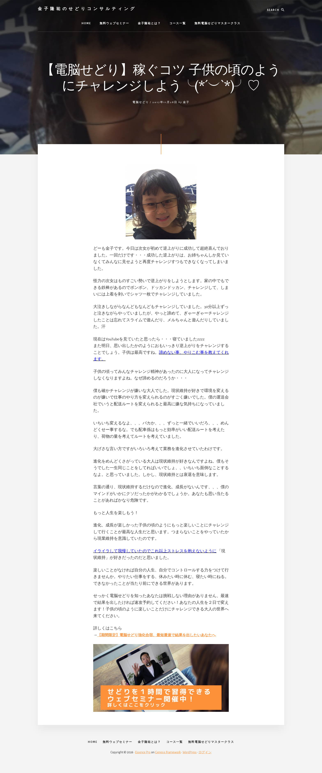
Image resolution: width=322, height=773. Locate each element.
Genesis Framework (168, 759)
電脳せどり (140, 102)
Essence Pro (143, 759)
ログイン (205, 759)
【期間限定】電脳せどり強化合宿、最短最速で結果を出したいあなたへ (163, 635)
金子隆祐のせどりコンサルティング (87, 8)
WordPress (190, 759)
